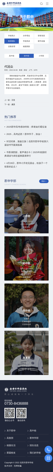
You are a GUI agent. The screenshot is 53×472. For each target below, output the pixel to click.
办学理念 (26, 36)
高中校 (11, 56)
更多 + (42, 182)
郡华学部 (32, 438)
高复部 (8, 438)
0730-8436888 (16, 403)
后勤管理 (11, 46)
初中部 (26, 56)
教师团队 (11, 41)
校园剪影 (26, 46)
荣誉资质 (41, 36)
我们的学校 (34, 452)
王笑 (13, 100)
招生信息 (32, 445)
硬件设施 (41, 41)
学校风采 (26, 41)
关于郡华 (10, 430)
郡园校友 (10, 452)
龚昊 (13, 104)
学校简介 (11, 36)
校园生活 (10, 445)
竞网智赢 (18, 466)
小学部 (41, 56)
